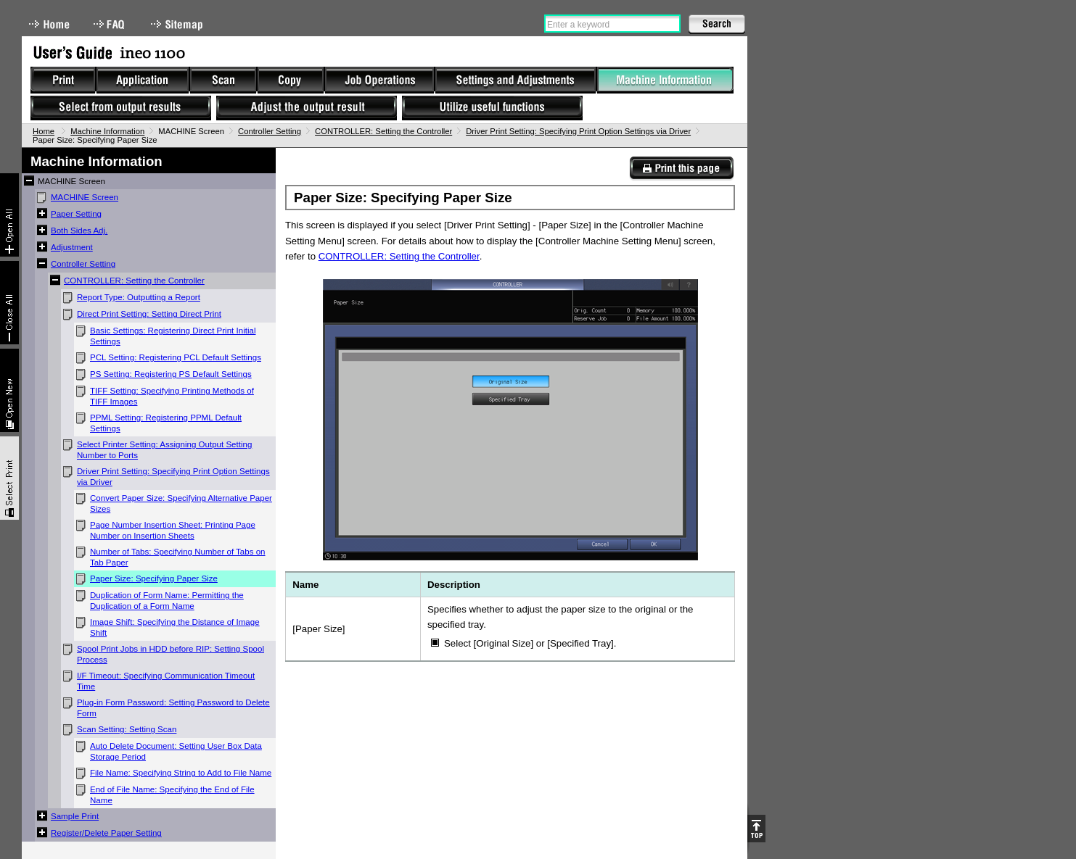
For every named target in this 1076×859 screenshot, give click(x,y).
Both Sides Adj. (79, 230)
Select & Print (9, 478)
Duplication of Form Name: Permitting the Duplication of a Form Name (167, 600)
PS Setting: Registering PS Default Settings (171, 374)
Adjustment (72, 247)
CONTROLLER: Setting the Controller (383, 131)
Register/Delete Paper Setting (106, 833)
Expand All (9, 215)
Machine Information (107, 131)
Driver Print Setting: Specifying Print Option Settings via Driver (578, 131)
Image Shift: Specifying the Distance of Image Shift (175, 627)
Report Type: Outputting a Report (138, 297)
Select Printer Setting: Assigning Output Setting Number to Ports (164, 450)
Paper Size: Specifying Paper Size (154, 578)
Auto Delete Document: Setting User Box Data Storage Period (176, 751)
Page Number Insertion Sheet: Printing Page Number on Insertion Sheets (172, 530)
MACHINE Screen (84, 197)
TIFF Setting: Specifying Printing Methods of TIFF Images (172, 396)
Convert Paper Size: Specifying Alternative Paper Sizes (181, 503)
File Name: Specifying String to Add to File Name (180, 772)
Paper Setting (76, 213)
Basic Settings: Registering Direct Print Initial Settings (172, 336)
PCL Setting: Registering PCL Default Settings (175, 357)
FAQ (110, 24)
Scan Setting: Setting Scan (126, 729)
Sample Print (75, 816)
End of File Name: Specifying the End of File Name (172, 795)
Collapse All (9, 302)
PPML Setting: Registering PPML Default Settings (166, 423)
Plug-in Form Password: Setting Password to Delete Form (173, 708)
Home (49, 24)
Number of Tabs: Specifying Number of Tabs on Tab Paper (178, 557)
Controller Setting (269, 131)
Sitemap (178, 24)
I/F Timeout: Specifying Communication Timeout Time (166, 681)
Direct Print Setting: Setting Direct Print (149, 314)
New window (9, 390)
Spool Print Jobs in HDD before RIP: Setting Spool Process (170, 654)
